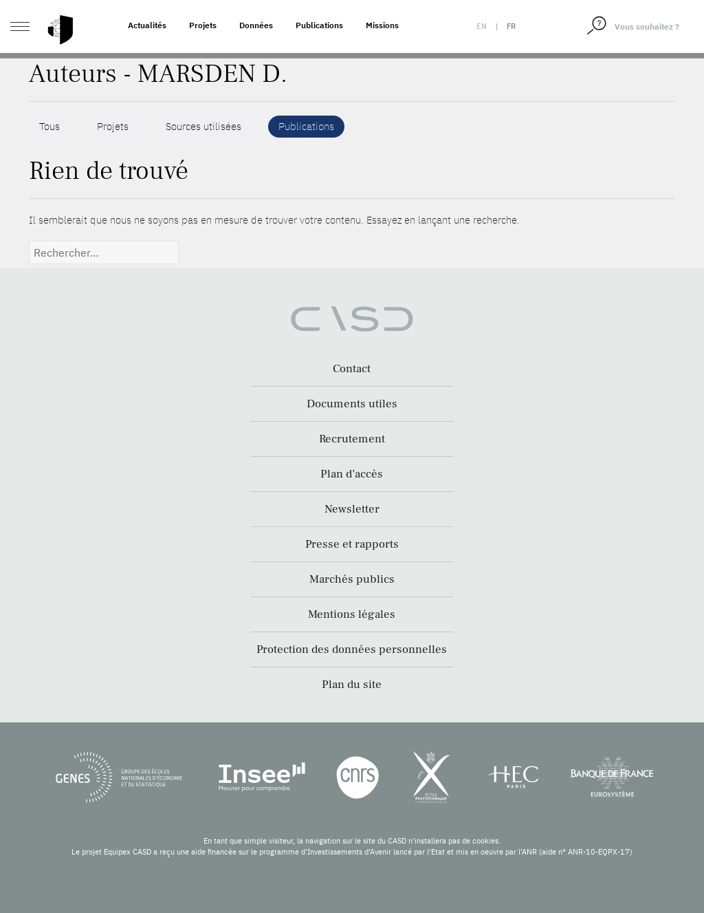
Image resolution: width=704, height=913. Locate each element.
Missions (382, 25)
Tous (49, 126)
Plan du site (352, 684)
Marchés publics (352, 579)
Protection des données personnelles (351, 649)
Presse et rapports (352, 544)
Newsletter (352, 509)
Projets (203, 25)
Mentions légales (351, 614)
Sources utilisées (203, 126)
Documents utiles (352, 403)
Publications (319, 25)
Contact (352, 368)
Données (256, 25)
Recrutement (352, 439)
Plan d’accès (351, 474)
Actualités (147, 25)
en (481, 26)
